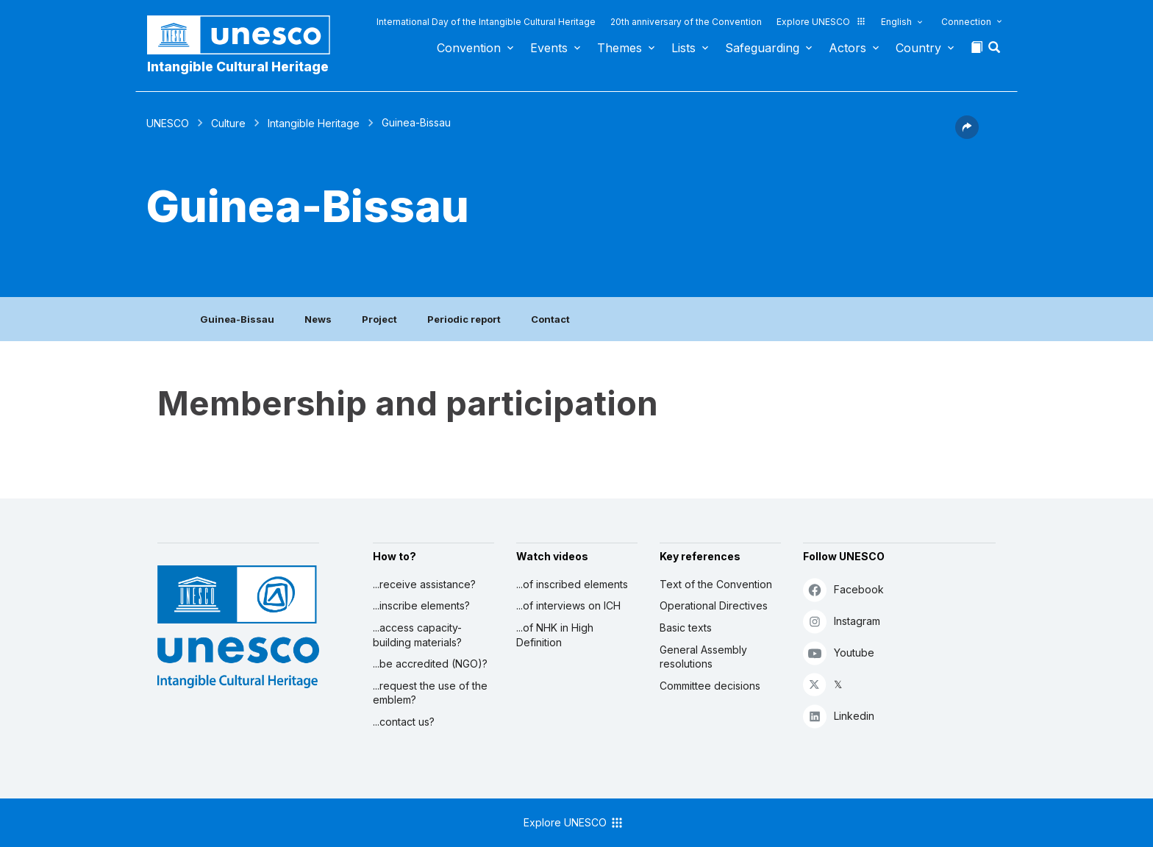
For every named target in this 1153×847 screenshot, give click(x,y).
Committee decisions (710, 685)
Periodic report (464, 319)
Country (918, 47)
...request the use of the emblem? (430, 693)
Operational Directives (714, 605)
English (896, 21)
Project (379, 319)
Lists (683, 47)
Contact (550, 319)
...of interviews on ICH (568, 605)
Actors (847, 47)
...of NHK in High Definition (554, 634)
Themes (619, 47)
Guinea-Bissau (237, 319)
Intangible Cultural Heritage (238, 66)
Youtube (838, 652)
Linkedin (838, 715)
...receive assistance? (424, 584)
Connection (966, 21)
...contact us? (404, 721)
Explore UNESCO (821, 21)
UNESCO (167, 123)
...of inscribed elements (572, 584)
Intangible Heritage (314, 123)
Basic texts (686, 627)
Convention (469, 47)
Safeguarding (762, 47)
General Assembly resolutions (703, 657)
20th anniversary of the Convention (686, 21)
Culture (228, 123)
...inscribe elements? (421, 605)
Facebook (843, 589)
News (318, 319)
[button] (995, 51)
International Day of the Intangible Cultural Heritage (486, 21)
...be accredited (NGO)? (430, 663)
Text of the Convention (716, 584)
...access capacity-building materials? (417, 634)
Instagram (841, 621)
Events (549, 47)
